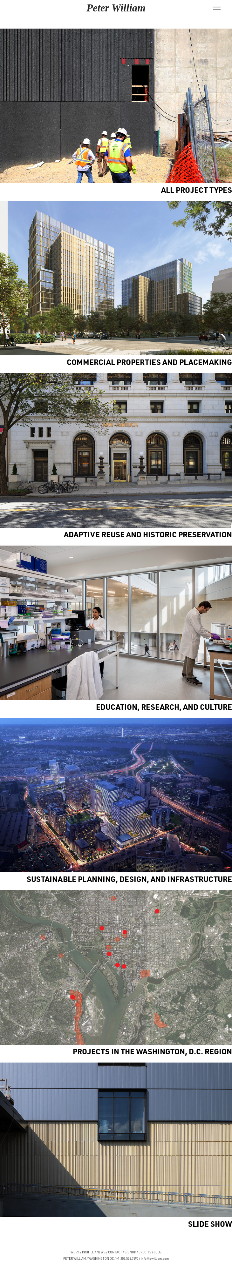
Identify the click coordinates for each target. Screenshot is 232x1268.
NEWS (101, 1252)
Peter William (116, 8)
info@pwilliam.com (155, 1258)
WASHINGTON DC (101, 1258)
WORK (75, 1252)
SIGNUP (130, 1252)
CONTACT (115, 1252)
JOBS (157, 1252)
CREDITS (144, 1252)
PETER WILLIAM (74, 1258)
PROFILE (88, 1252)
